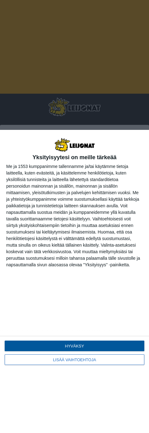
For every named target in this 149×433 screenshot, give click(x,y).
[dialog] (74, 281)
